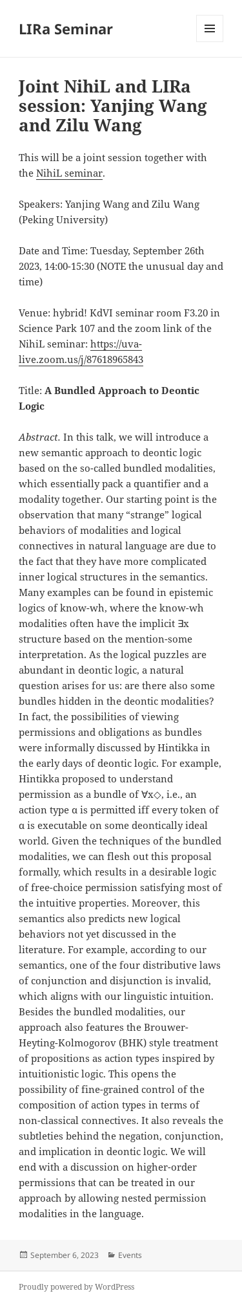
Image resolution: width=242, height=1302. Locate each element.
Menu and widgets (210, 41)
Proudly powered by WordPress (76, 1286)
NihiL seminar (69, 172)
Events (130, 1255)
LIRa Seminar (66, 28)
